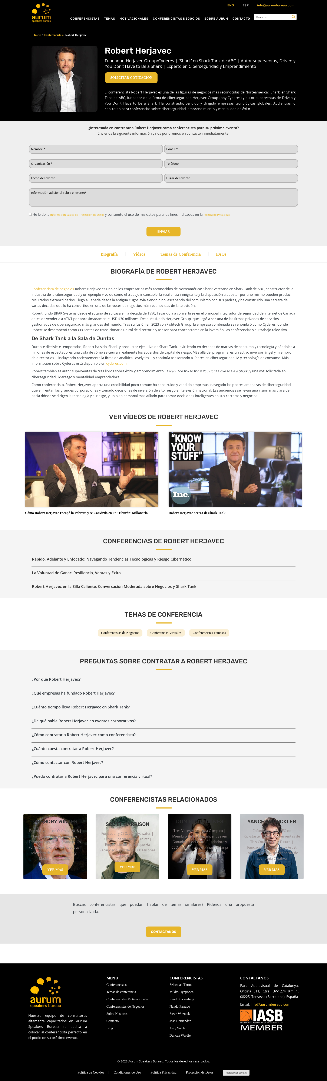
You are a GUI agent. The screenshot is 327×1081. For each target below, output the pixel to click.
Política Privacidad (163, 1072)
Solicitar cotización (131, 77)
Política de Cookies (90, 1072)
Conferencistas (85, 21)
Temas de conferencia (121, 992)
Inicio (37, 35)
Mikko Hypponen (181, 992)
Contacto (241, 21)
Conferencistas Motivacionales (127, 999)
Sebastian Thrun (180, 984)
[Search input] (272, 19)
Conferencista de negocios (53, 291)
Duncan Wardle (180, 1035)
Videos (137, 255)
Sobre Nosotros (117, 1013)
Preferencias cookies (236, 1072)
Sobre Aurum (216, 21)
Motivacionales (134, 21)
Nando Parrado (179, 1006)
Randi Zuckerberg (181, 999)
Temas (109, 21)
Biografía (102, 255)
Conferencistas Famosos (209, 628)
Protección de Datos (199, 1072)
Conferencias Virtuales (165, 628)
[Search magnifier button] (294, 19)
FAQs (227, 255)
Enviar (163, 231)
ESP (245, 5)
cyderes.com (116, 366)
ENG (230, 5)
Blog (109, 1028)
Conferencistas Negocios (176, 21)
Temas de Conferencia (183, 255)
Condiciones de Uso (127, 1072)
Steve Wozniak (179, 1013)
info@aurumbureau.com (275, 5)
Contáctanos (163, 927)
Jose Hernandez (180, 1021)
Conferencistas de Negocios (120, 628)
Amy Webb (177, 1028)
